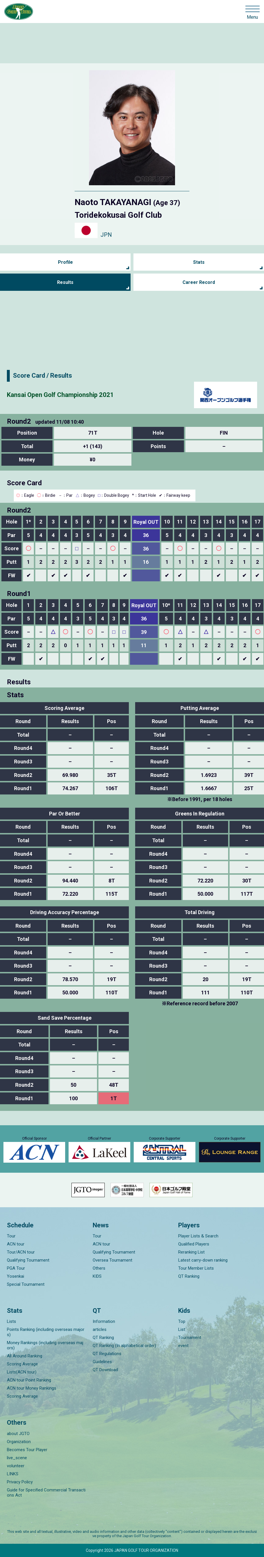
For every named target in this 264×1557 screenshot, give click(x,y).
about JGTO (18, 1433)
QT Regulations (107, 1353)
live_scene (17, 1457)
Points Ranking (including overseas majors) (45, 1332)
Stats (199, 262)
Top (181, 1321)
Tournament (189, 1337)
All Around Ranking (24, 1356)
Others (99, 1268)
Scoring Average (22, 1364)
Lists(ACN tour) (21, 1372)
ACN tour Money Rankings (31, 1388)
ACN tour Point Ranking (29, 1380)
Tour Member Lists (196, 1268)
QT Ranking (188, 1276)
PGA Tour (16, 1268)
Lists (11, 1321)
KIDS (97, 1276)
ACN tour (15, 1244)
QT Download (105, 1369)
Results (65, 282)
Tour (11, 1236)
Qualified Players (193, 1244)
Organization (19, 1441)
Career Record (199, 282)
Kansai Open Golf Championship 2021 (60, 394)
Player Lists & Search (198, 1236)
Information (104, 1321)
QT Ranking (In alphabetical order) (124, 1345)
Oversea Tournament (112, 1260)
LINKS (12, 1473)
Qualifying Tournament (28, 1260)
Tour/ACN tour (21, 1252)
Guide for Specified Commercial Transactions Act (46, 1492)
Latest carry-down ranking (203, 1260)
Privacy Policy (20, 1482)
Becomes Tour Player (27, 1449)
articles (99, 1329)
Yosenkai (15, 1276)
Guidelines (102, 1361)
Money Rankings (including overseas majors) (45, 1345)
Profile (65, 262)
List (181, 1329)
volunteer (15, 1465)
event (183, 1345)
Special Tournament (25, 1284)
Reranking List (191, 1252)
